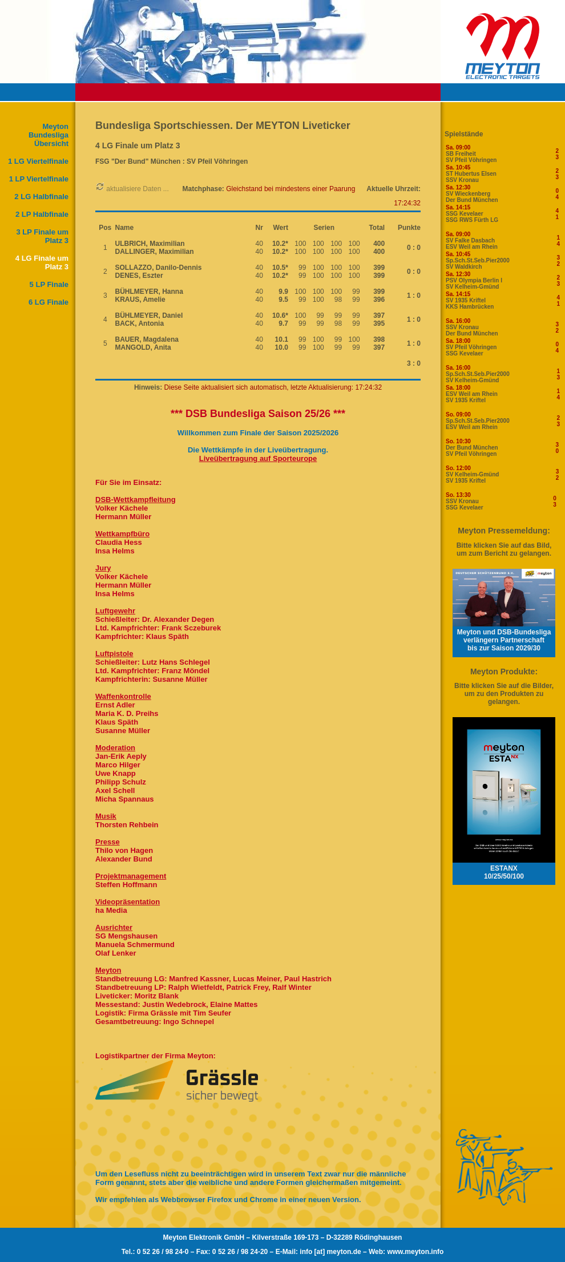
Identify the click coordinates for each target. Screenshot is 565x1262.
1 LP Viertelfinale (38, 179)
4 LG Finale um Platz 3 (41, 262)
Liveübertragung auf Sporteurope (258, 458)
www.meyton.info (415, 1252)
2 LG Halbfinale (41, 196)
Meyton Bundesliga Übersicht (48, 135)
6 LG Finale (48, 302)
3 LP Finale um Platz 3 (42, 236)
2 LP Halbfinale (41, 214)
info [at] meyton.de (330, 1252)
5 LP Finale (49, 284)
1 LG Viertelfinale (38, 161)
